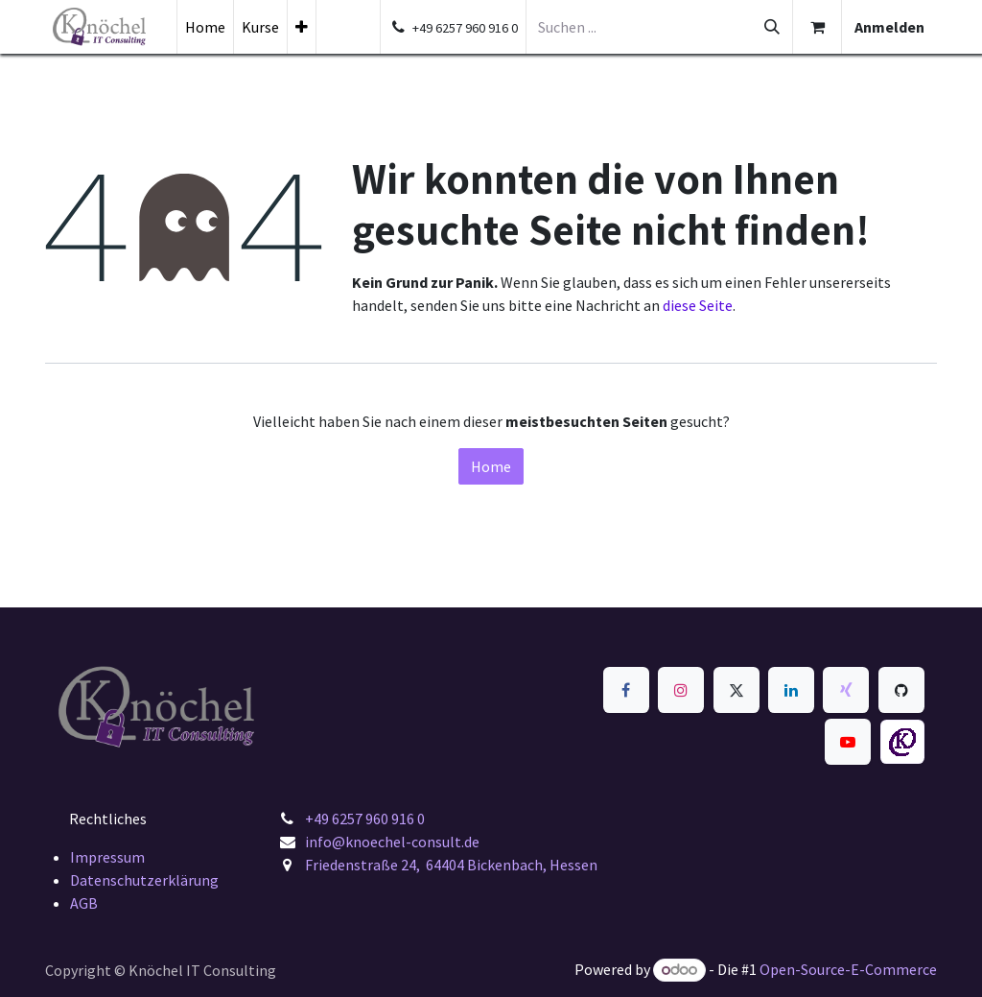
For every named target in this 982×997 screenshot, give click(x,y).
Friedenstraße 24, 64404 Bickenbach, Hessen (451, 864)
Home (491, 466)
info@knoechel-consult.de (393, 841)
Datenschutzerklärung (144, 880)
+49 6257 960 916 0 (365, 818)
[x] (736, 690)
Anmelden (889, 26)
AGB (84, 903)
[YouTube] (848, 742)
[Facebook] (626, 690)
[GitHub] (901, 690)
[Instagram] (681, 690)
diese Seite (698, 305)
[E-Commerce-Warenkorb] (817, 27)
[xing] (846, 690)
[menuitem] (205, 27)
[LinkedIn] (791, 690)
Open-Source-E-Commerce (848, 969)
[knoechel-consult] (902, 742)
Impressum (107, 856)
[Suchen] (772, 27)
